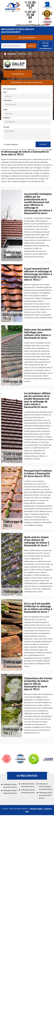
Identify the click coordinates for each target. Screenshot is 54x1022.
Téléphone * (27, 121)
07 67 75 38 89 (31, 15)
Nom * (27, 95)
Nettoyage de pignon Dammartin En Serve (10, 791)
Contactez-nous (17, 74)
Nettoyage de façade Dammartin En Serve (10, 785)
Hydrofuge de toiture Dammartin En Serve (28, 785)
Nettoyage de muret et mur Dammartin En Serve (45, 795)
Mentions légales (36, 809)
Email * (27, 112)
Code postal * (27, 103)
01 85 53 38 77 (31, 5)
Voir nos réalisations (27, 37)
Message (27, 133)
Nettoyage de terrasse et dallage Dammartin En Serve (45, 786)
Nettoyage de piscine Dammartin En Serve (28, 791)
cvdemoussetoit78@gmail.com (30, 25)
